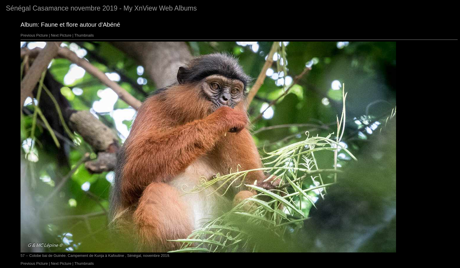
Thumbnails (84, 35)
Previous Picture (34, 35)
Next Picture (61, 35)
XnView (145, 8)
